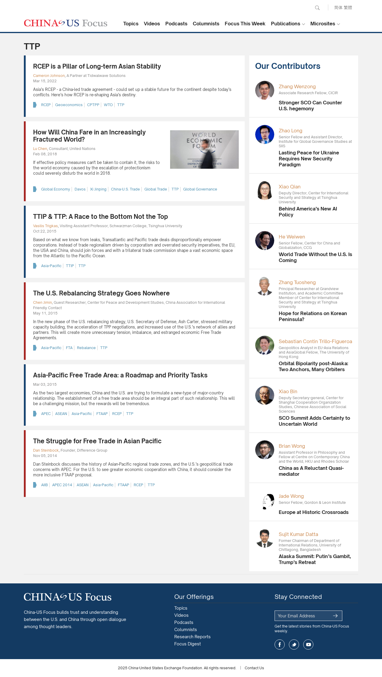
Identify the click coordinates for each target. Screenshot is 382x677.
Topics (130, 24)
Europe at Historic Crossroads (314, 512)
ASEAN (61, 413)
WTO (108, 105)
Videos (152, 24)
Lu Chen (40, 148)
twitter (294, 644)
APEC (46, 413)
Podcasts (176, 24)
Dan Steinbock (46, 450)
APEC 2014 (62, 485)
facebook (280, 644)
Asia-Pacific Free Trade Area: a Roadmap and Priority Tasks (120, 375)
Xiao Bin (288, 391)
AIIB (44, 485)
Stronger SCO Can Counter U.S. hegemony (310, 105)
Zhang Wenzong (297, 86)
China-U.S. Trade (125, 189)
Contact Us (254, 668)
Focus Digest (187, 643)
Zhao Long (290, 131)
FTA (69, 348)
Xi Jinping (98, 189)
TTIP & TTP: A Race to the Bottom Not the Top (100, 216)
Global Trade (155, 189)
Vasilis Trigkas (45, 226)
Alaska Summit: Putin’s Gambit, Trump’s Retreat (315, 559)
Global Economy (55, 189)
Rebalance (86, 348)
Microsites (322, 24)
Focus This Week (245, 24)
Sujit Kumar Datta (298, 534)
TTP (120, 105)
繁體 (348, 7)
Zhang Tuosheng (297, 282)
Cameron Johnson (49, 75)
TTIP (70, 266)
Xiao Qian (290, 187)
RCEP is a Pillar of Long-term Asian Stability (97, 66)
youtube (308, 644)
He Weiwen (292, 237)
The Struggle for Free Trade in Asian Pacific (97, 441)
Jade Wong (291, 496)
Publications (285, 24)
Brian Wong (292, 446)
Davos (80, 189)
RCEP (46, 105)
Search (317, 8)
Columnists (206, 24)
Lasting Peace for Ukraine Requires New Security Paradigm (309, 159)
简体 (338, 7)
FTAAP (102, 413)
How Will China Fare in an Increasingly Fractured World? (89, 135)
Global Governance (200, 189)
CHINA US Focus (65, 23)
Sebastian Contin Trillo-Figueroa (315, 341)
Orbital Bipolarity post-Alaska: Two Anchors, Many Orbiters (313, 366)
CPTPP (93, 105)
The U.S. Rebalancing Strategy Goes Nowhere (101, 293)
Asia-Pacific (51, 266)
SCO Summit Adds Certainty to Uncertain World (314, 421)
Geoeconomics (69, 105)
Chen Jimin (42, 302)
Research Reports (192, 636)
